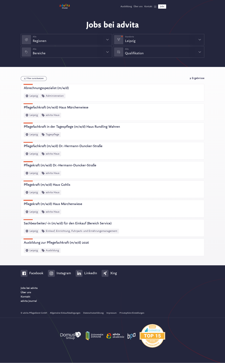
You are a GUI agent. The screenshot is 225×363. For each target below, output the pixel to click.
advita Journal (29, 301)
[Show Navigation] (153, 7)
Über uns (26, 292)
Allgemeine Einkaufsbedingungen (65, 313)
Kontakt (25, 296)
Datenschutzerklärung (93, 313)
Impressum (111, 313)
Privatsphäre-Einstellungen (132, 313)
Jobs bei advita (29, 288)
